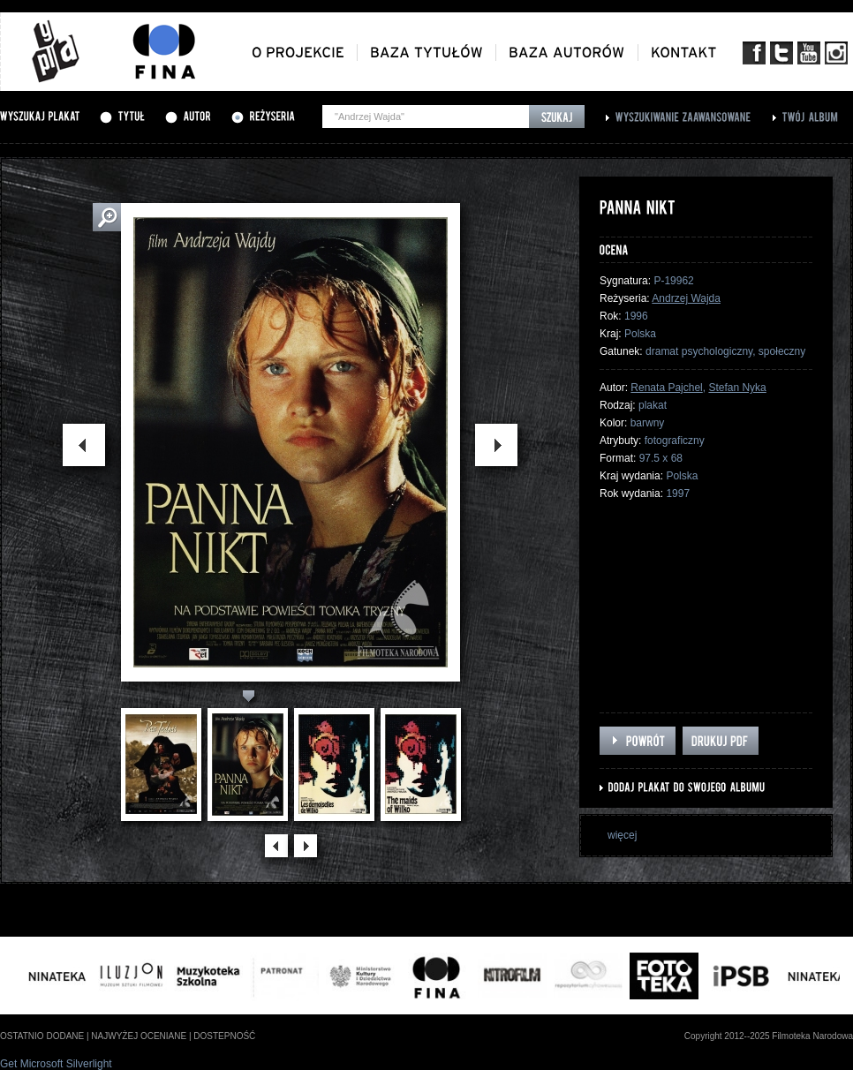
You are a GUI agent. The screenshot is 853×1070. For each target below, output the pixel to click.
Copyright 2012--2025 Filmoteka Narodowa (768, 1036)
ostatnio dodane (42, 1036)
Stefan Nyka (737, 387)
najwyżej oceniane (138, 1036)
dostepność (224, 1036)
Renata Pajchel (666, 387)
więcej (622, 835)
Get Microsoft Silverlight (56, 1064)
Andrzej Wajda (686, 298)
